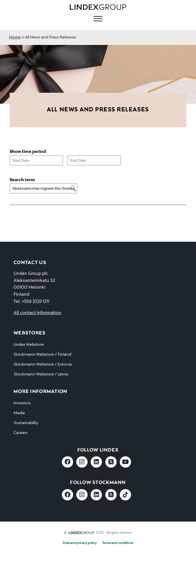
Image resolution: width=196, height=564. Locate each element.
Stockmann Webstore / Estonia (43, 364)
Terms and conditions (117, 543)
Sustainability (26, 423)
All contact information (37, 313)
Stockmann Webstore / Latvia (41, 374)
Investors (22, 403)
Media (19, 413)
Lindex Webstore (29, 344)
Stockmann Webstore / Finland (42, 354)
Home (15, 37)
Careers (21, 433)
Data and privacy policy (80, 543)
